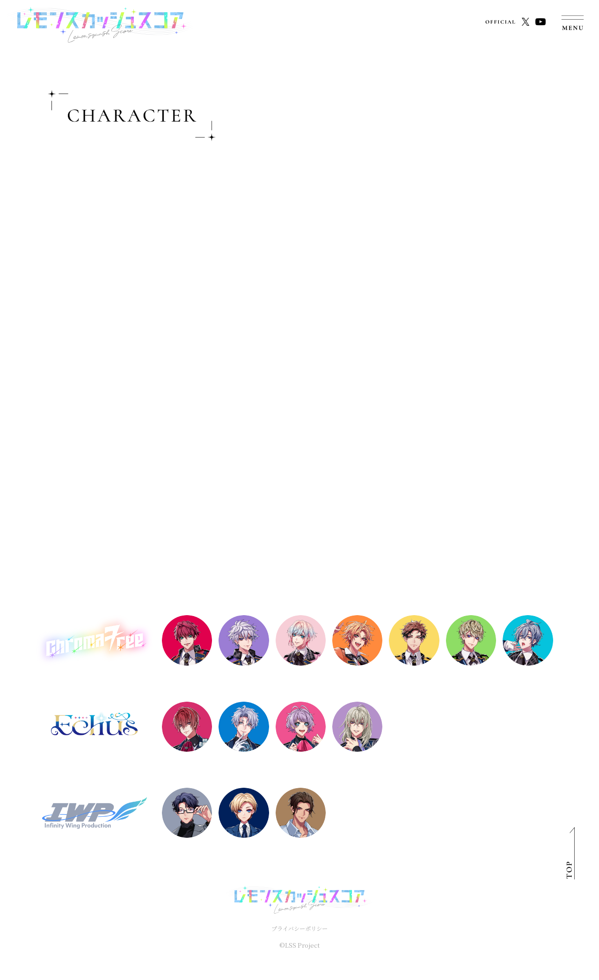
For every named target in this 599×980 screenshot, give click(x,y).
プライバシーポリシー (299, 928)
